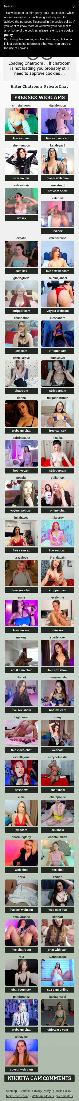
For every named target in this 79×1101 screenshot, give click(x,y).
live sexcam (21, 138)
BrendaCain (58, 557)
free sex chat (21, 590)
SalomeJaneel (57, 278)
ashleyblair (21, 185)
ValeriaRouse (58, 238)
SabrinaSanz (21, 437)
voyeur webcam (58, 310)
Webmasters (64, 1096)
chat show (58, 790)
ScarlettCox (58, 637)
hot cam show (57, 191)
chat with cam (57, 949)
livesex (21, 218)
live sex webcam (57, 138)
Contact (25, 1091)
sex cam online (57, 989)
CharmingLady (21, 837)
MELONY (21, 637)
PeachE (21, 477)
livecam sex (21, 630)
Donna (21, 398)
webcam (57, 750)
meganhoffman (57, 398)
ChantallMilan (57, 837)
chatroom (21, 390)
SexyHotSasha (57, 757)
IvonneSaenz (58, 957)
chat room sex (21, 989)
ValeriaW (57, 198)
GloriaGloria (21, 278)
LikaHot (21, 677)
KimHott (57, 917)
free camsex (57, 430)
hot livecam (21, 470)
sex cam (21, 350)
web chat (21, 870)
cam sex (21, 271)
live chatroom (21, 949)
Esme (21, 597)
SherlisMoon (21, 145)
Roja (21, 957)
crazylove (21, 557)
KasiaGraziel (57, 996)
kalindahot (21, 318)
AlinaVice (21, 1036)
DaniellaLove (21, 358)
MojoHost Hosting (17, 1096)
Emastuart (58, 185)
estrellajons (21, 757)
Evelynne (57, 597)
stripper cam (21, 310)
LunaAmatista (58, 677)
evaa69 (21, 238)
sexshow (21, 790)
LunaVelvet (58, 358)
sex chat (58, 870)
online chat (58, 510)
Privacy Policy (41, 1091)
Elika (21, 797)
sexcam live (21, 178)
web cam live (58, 909)
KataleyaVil (57, 145)
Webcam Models (43, 1096)
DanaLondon (57, 105)
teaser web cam (58, 178)
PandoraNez (21, 996)
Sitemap (11, 1091)
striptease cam (57, 1029)
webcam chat (21, 430)
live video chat (21, 750)
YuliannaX (57, 477)
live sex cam (57, 550)
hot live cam (57, 710)
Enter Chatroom (26, 86)
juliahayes (21, 517)
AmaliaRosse (21, 917)
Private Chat (56, 86)
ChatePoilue (58, 797)
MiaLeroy (58, 517)
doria (21, 877)
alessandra (57, 318)
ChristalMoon (21, 105)
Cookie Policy (62, 1091)
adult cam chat (21, 670)
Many (58, 717)
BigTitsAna (21, 717)
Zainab (57, 877)
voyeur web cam (21, 1069)
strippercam (57, 390)
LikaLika (58, 437)
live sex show (57, 670)
